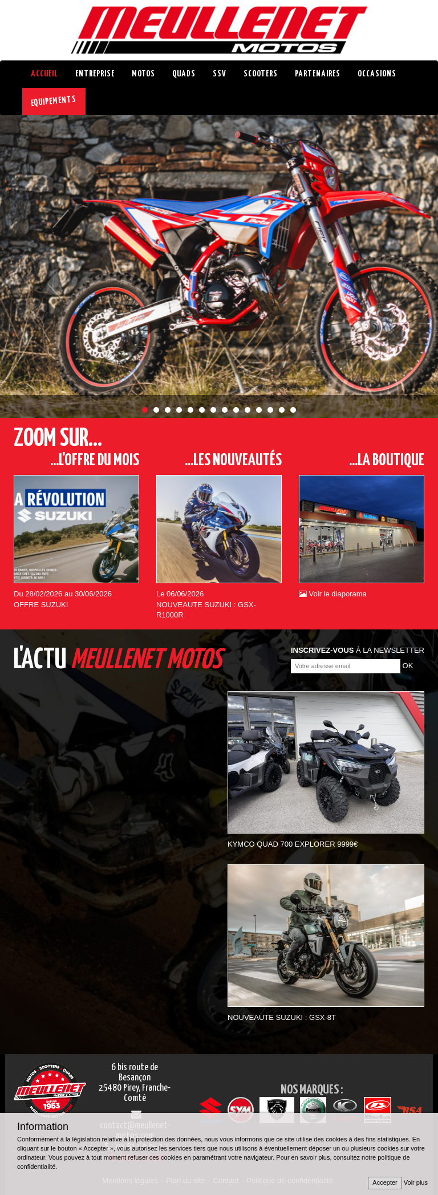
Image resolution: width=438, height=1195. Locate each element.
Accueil (44, 74)
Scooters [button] (261, 74)
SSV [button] (219, 74)
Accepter (384, 1182)
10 (247, 410)
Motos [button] (143, 74)
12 (270, 410)
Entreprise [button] (95, 74)
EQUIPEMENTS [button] (53, 101)
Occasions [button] (377, 74)
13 (282, 410)
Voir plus (416, 1182)
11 (259, 410)
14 (293, 410)
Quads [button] (184, 74)
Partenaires (317, 74)
